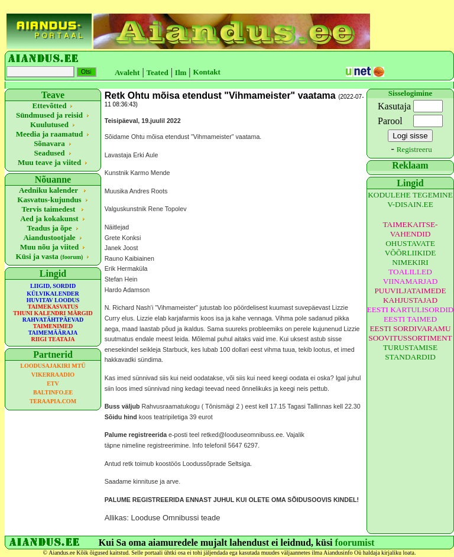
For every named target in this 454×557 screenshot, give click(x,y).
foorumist (355, 542)
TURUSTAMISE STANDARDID (410, 352)
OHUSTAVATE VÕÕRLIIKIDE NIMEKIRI (410, 253)
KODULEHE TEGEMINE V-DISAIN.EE (410, 199)
